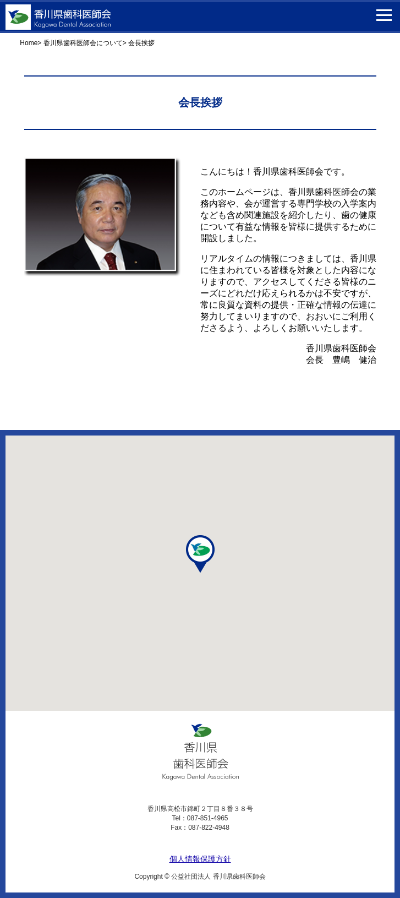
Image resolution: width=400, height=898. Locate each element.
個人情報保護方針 (200, 859)
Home (28, 43)
